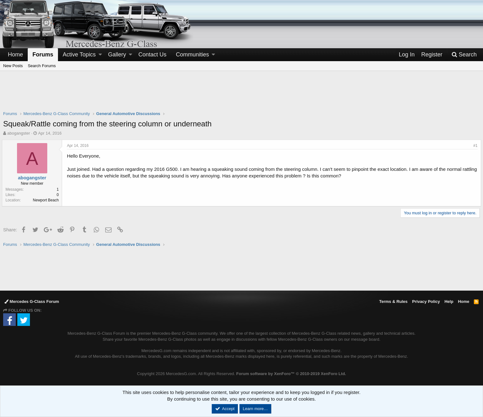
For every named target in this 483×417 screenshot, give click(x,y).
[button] (100, 54)
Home (15, 54)
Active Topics (79, 54)
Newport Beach (47, 200)
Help (449, 301)
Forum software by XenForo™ (291, 373)
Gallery (117, 54)
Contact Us (152, 54)
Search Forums (42, 65)
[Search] (464, 54)
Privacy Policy (426, 301)
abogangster (18, 133)
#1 (474, 145)
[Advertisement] (241, 95)
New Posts (13, 65)
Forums (42, 54)
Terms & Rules (393, 301)
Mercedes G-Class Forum (31, 301)
